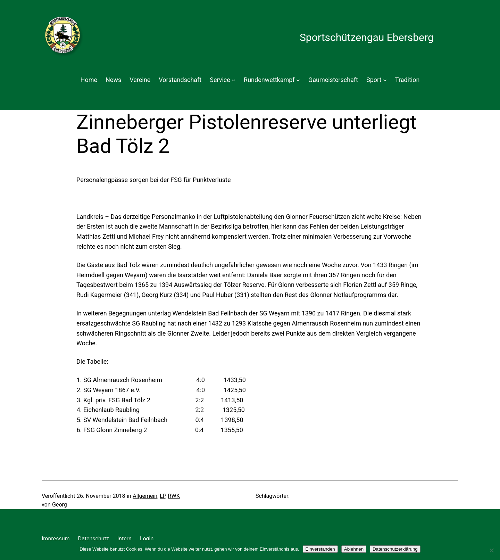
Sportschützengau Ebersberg (367, 37)
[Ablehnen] (491, 550)
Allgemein (145, 496)
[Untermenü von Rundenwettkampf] (298, 80)
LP (162, 496)
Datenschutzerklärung (395, 549)
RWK (174, 496)
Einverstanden (320, 549)
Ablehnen (354, 549)
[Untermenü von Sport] (385, 80)
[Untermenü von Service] (233, 80)
